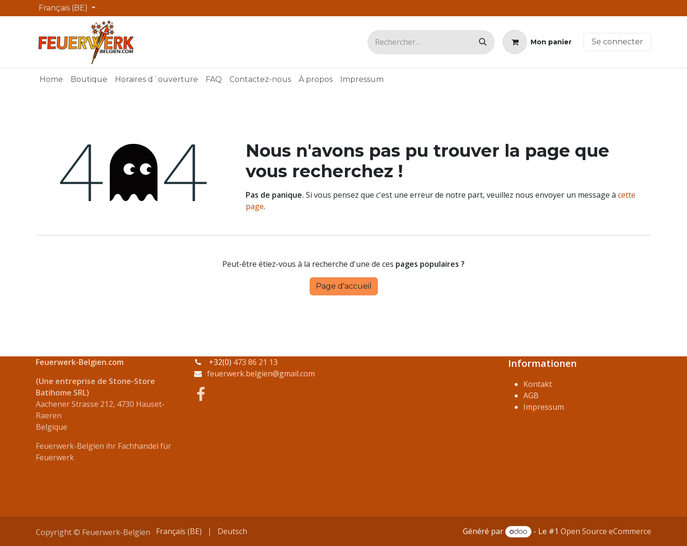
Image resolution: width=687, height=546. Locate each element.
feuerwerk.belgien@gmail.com (261, 373)
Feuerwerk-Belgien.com (80, 362)
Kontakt (537, 384)
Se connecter (617, 41)
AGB (531, 395)
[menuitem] (51, 79)
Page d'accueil (344, 286)
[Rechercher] (483, 42)
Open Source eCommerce (606, 531)
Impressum (543, 407)
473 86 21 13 (255, 362)
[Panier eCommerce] (537, 42)
